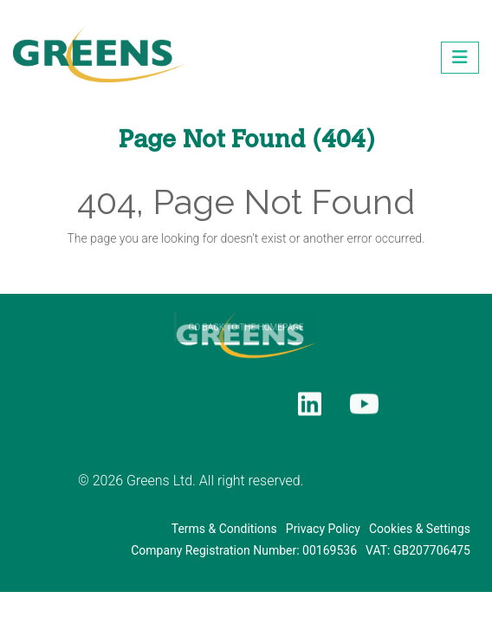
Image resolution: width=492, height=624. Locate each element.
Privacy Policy (323, 529)
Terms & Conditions (224, 529)
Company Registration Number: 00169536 (244, 550)
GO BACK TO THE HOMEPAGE (245, 343)
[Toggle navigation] (460, 57)
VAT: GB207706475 (418, 550)
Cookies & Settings (419, 529)
